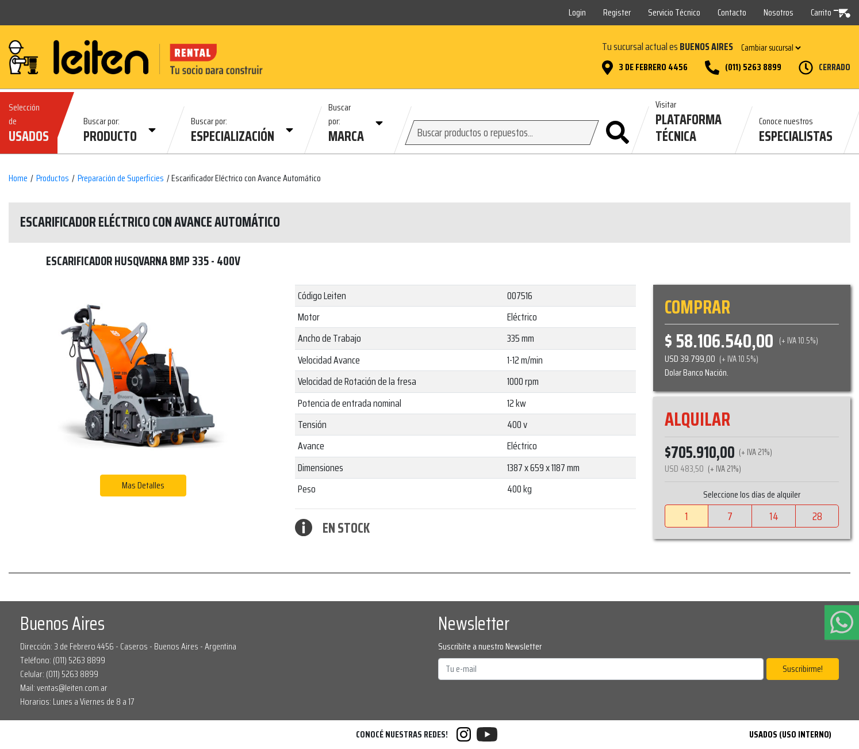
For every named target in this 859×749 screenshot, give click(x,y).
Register (617, 12)
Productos (52, 178)
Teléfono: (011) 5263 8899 (62, 660)
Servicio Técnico (674, 12)
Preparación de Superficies (121, 178)
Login (577, 12)
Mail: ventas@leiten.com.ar (64, 688)
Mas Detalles (143, 485)
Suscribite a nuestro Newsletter (490, 647)
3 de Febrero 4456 (653, 67)
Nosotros (778, 12)
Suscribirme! (803, 669)
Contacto (732, 12)
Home (18, 178)
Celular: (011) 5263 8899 (59, 674)
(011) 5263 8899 (753, 67)
